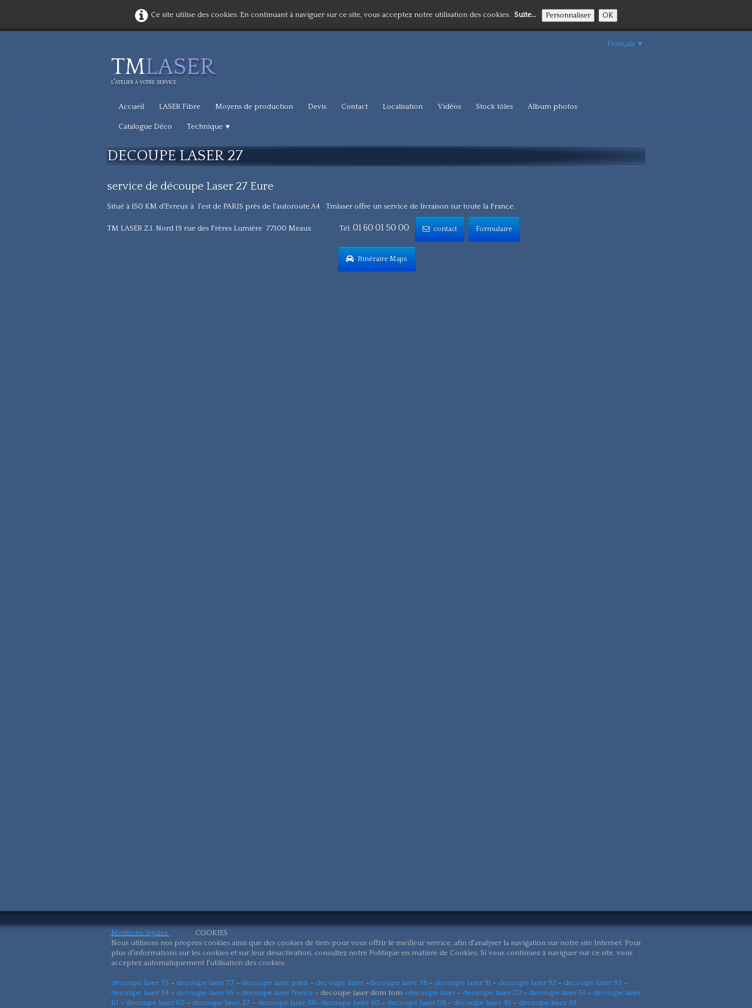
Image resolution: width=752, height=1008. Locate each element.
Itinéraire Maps (377, 259)
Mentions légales (139, 933)
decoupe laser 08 (416, 1003)
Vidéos (449, 106)
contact (440, 229)
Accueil (131, 106)
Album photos (552, 106)
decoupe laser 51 (557, 993)
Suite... (525, 14)
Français (625, 43)
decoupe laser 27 (221, 1003)
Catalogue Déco (145, 126)
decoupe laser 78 (398, 983)
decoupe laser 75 (140, 983)
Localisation (403, 106)
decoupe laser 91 (463, 983)
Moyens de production (254, 106)
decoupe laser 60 (155, 1003)
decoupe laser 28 (286, 1003)
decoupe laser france (277, 993)
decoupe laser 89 (548, 1003)
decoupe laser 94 (140, 993)
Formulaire (494, 229)
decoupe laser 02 (492, 993)
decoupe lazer (339, 983)
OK (607, 15)
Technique (209, 126)
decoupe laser (431, 993)
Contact (354, 106)
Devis (317, 106)
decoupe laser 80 (350, 1003)
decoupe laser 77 (205, 983)
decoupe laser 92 (527, 983)
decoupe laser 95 (205, 993)
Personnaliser (568, 15)
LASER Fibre (179, 106)
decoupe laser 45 (482, 1003)
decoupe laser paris (275, 983)
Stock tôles (494, 106)
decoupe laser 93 (593, 983)
